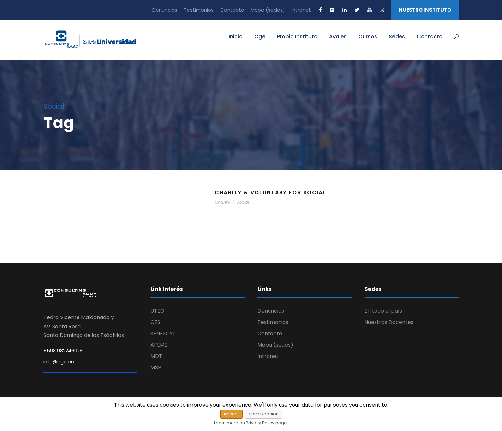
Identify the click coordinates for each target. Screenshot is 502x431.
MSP (155, 367)
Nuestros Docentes (389, 322)
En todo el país (383, 311)
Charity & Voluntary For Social (270, 192)
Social (242, 202)
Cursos (367, 36)
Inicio (236, 36)
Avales (338, 36)
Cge (259, 36)
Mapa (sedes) (268, 9)
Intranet (301, 9)
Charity (222, 202)
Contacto (232, 9)
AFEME (158, 345)
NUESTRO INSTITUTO (425, 9)
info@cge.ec (58, 361)
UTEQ (157, 311)
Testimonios (199, 9)
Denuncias (164, 9)
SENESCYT (163, 333)
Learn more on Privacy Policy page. (251, 423)
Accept (231, 414)
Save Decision (264, 414)
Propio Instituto (297, 36)
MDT (156, 356)
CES (155, 322)
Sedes (397, 36)
